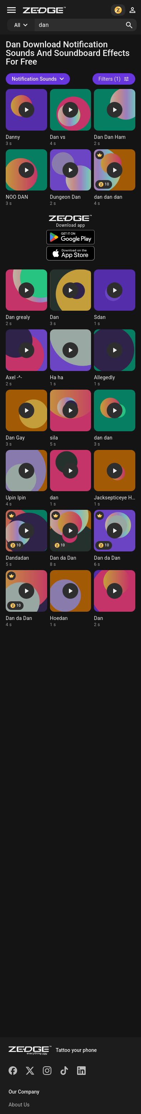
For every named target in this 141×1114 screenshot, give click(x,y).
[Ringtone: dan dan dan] (114, 178)
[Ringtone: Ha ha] (70, 358)
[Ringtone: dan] (70, 478)
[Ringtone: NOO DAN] (26, 178)
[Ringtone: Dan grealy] (26, 298)
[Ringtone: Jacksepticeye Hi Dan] (114, 478)
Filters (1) (114, 79)
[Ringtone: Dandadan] (26, 538)
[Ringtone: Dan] (70, 298)
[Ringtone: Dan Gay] (26, 418)
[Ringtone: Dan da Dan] (70, 538)
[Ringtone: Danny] (26, 117)
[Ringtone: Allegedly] (114, 358)
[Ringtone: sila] (70, 418)
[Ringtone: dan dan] (114, 418)
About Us (19, 1105)
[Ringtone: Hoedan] (70, 598)
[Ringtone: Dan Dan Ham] (114, 117)
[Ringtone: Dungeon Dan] (70, 178)
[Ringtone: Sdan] (114, 298)
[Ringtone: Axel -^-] (26, 358)
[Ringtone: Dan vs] (70, 117)
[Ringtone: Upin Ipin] (26, 478)
